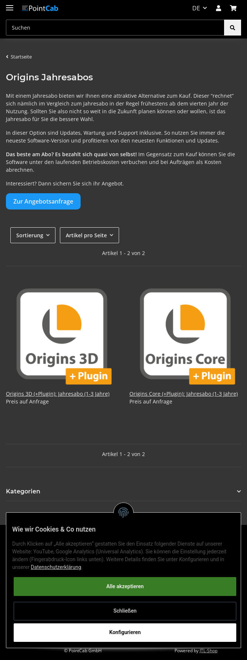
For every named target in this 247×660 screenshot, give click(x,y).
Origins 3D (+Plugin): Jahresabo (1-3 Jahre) (57, 393)
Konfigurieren (125, 632)
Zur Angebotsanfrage (43, 201)
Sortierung (29, 235)
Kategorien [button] (23, 491)
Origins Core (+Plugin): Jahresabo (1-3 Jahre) (183, 393)
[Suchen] (115, 28)
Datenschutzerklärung (56, 567)
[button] (219, 8)
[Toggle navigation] (9, 4)
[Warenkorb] (233, 8)
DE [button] (196, 8)
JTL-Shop (208, 650)
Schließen (125, 611)
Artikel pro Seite (86, 235)
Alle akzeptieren (124, 586)
